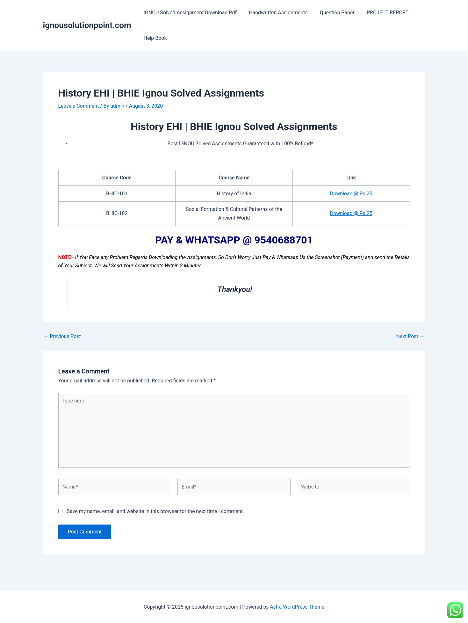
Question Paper (332, 13)
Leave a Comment (78, 106)
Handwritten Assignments (275, 13)
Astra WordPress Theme (297, 607)
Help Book (154, 38)
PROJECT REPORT (381, 13)
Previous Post (62, 336)
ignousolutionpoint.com (87, 25)
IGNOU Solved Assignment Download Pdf (189, 13)
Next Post (410, 336)
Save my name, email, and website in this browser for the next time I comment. (155, 512)
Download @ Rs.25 (351, 194)
